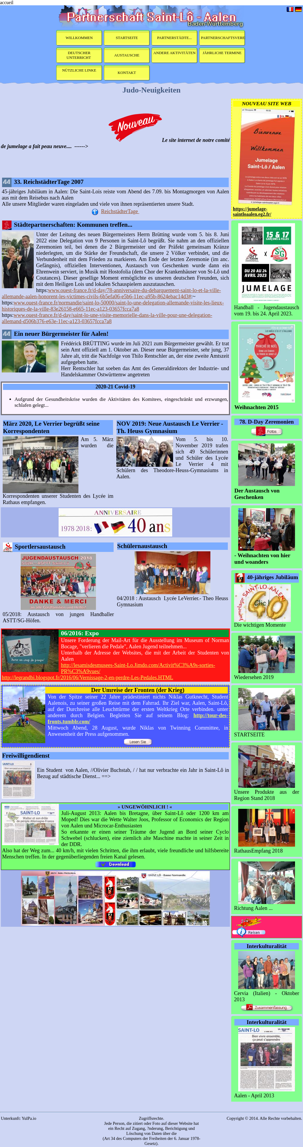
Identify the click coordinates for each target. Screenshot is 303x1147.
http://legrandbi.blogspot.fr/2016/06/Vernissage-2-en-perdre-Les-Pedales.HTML (87, 678)
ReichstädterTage (120, 211)
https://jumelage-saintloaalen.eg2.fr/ (252, 211)
